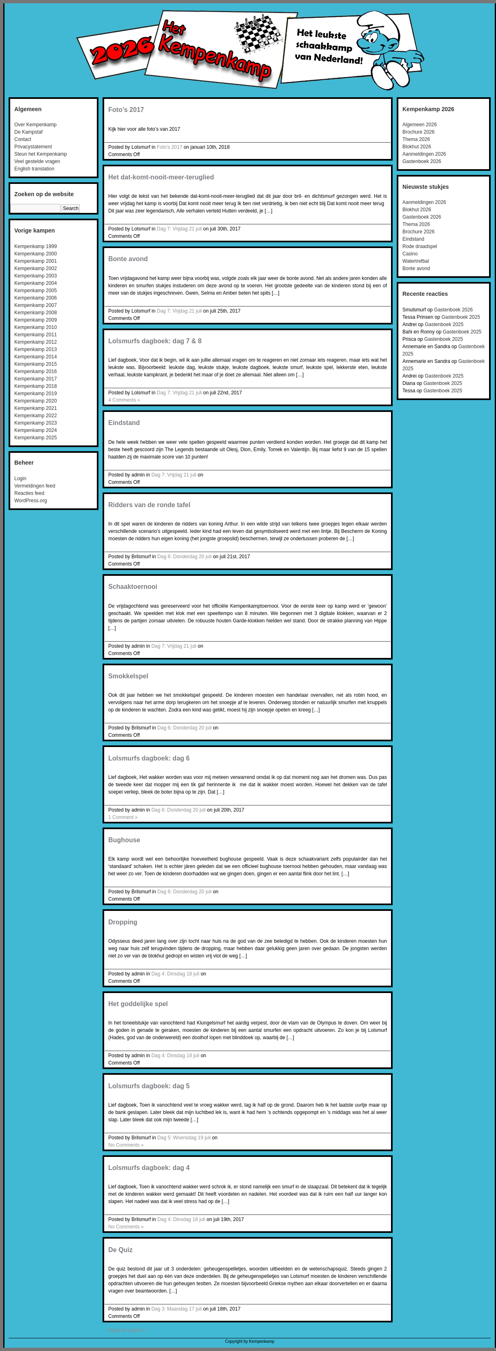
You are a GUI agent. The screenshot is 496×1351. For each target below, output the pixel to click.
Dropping (122, 922)
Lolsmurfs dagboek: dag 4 (149, 1167)
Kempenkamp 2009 (35, 320)
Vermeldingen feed (34, 486)
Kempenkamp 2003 (35, 276)
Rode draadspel (419, 246)
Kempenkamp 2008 (35, 312)
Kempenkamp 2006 (35, 298)
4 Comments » (124, 400)
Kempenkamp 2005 (35, 290)
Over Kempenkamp (35, 124)
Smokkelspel (128, 676)
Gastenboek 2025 (460, 317)
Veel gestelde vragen (37, 161)
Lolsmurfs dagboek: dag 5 (149, 1086)
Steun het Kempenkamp (40, 154)
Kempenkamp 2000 (35, 254)
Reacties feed (29, 493)
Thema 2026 (416, 139)
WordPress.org (30, 500)
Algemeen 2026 (419, 124)
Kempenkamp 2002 (35, 268)
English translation (34, 169)
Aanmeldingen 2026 (424, 154)
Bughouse (124, 840)
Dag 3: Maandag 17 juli (176, 1309)
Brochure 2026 (418, 132)
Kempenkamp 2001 (35, 261)
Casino (410, 254)
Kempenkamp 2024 (35, 430)
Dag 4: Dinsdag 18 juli (175, 974)
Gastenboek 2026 (421, 161)
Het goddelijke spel (138, 1003)
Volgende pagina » (127, 1330)
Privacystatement (33, 147)
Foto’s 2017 (126, 109)
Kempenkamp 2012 (35, 342)
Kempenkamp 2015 (35, 364)
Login (20, 478)
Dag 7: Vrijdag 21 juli (179, 229)
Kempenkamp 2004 (35, 283)
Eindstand (124, 422)
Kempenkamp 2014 (35, 357)
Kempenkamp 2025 (35, 438)
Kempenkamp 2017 (35, 379)
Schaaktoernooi (132, 586)
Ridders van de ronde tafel (149, 504)
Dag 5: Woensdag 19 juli (184, 1138)
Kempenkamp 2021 (35, 408)
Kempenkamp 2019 (35, 393)
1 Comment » (123, 817)
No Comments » (126, 1145)
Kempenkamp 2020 (35, 401)
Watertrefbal (415, 261)
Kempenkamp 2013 (35, 349)
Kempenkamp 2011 (35, 335)
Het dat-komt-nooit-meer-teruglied (161, 177)
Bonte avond (128, 258)
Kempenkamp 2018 (35, 386)
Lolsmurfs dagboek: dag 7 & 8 (154, 341)
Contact (22, 139)
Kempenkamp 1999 (35, 246)
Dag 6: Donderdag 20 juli (184, 556)
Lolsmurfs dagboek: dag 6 (149, 758)
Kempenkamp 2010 (35, 327)
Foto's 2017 (169, 147)
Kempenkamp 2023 (35, 423)
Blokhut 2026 (416, 147)
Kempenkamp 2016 (35, 371)
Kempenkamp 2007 (35, 305)
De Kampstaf (28, 132)
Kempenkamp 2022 (35, 415)
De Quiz (120, 1249)
